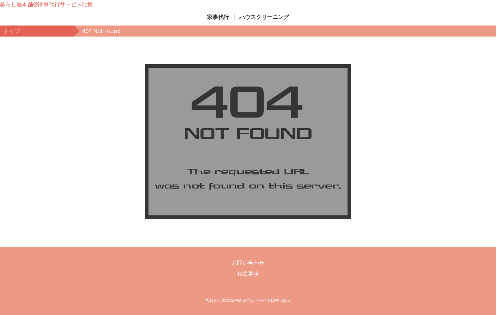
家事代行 (218, 17)
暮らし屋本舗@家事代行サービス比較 (46, 4)
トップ (11, 31)
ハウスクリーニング (264, 17)
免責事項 (248, 273)
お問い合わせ (248, 262)
